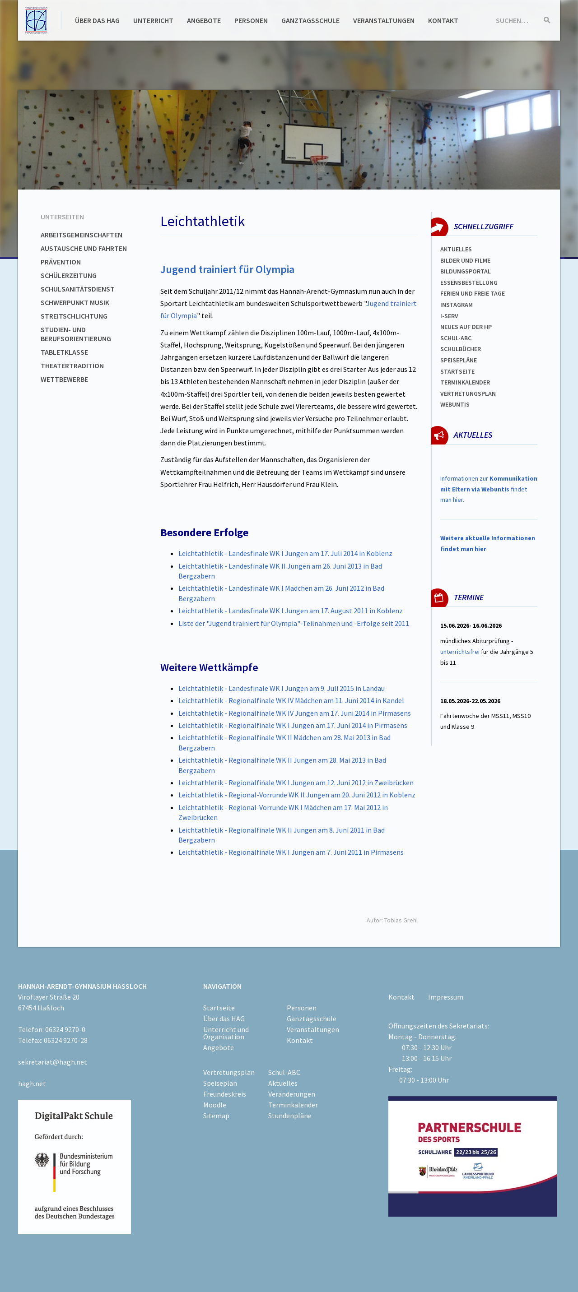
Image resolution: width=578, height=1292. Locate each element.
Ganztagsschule (310, 20)
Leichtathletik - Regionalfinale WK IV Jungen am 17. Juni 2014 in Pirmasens (294, 713)
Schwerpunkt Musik (75, 302)
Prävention (61, 261)
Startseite (457, 371)
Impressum (445, 996)
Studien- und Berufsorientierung (76, 334)
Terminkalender (465, 382)
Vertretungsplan (468, 393)
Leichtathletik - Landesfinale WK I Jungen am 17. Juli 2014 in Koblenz (285, 553)
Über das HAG (97, 20)
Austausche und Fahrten (84, 248)
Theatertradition (72, 365)
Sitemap (216, 1115)
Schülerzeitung (69, 275)
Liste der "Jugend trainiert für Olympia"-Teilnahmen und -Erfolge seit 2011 (293, 623)
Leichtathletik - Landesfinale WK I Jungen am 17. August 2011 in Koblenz (290, 610)
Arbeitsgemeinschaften (81, 234)
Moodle (214, 1104)
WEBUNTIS (455, 404)
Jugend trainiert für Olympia (227, 269)
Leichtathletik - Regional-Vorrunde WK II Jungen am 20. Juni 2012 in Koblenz (296, 794)
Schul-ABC (284, 1072)
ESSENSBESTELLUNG (469, 282)
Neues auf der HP (466, 327)
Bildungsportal (465, 271)
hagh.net (32, 1083)
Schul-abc (455, 338)
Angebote (204, 20)
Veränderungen (291, 1093)
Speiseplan (220, 1083)
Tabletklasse (64, 352)
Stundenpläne (290, 1115)
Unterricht (153, 20)
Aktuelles (456, 249)
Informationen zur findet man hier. (488, 489)
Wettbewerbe (64, 379)
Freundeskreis (224, 1093)
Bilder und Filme (465, 260)
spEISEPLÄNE (458, 360)
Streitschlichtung (74, 315)
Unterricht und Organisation (226, 1033)
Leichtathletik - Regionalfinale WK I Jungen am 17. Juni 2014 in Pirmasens (292, 725)
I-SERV (449, 316)
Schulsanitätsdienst (78, 288)
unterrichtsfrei (460, 652)
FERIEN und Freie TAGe (472, 293)
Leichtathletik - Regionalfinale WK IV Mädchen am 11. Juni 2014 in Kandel (291, 700)
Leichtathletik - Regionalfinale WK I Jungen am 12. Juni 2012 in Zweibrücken (296, 782)
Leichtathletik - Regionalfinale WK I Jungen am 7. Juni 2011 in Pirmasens (291, 852)
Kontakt (443, 20)
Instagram (456, 305)
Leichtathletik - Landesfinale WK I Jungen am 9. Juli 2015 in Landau (281, 688)
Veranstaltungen (384, 20)
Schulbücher (460, 349)
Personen (251, 20)
